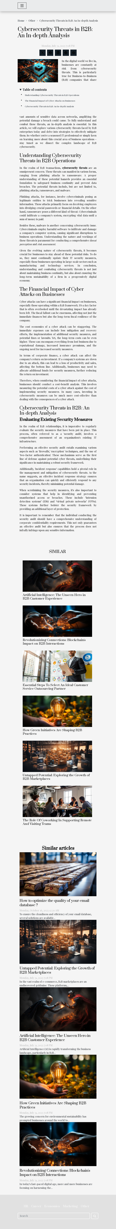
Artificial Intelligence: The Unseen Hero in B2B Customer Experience (54, 597)
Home (21, 20)
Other (31, 20)
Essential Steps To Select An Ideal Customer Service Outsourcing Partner (55, 687)
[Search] (54, 1216)
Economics (52, 1206)
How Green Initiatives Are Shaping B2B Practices (52, 732)
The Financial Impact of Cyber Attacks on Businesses (50, 100)
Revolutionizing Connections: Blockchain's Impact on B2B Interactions (54, 642)
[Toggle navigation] (22, 6)
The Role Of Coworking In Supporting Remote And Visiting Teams (57, 822)
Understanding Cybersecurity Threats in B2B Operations (52, 95)
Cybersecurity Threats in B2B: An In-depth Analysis (49, 106)
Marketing (70, 1206)
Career (36, 1206)
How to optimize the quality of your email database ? (54, 902)
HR (26, 1206)
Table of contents (35, 89)
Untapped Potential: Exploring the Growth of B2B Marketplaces (56, 777)
